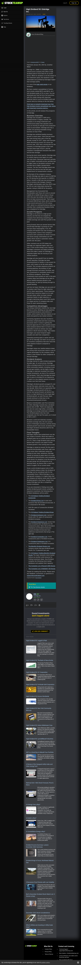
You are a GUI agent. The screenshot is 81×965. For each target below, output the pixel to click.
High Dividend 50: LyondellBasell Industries (39, 739)
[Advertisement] (40, 49)
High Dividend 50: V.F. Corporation (36, 672)
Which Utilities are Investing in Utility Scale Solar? (39, 926)
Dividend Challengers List (39, 541)
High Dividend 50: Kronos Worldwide (37, 696)
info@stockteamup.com (73, 953)
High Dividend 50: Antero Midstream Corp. (39, 725)
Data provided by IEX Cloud (65, 959)
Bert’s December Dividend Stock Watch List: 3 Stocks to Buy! (40, 895)
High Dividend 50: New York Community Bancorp (38, 709)
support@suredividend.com (35, 575)
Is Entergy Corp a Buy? (33, 804)
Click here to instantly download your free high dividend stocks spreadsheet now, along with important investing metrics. (41, 106)
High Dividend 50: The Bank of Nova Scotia (39, 660)
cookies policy (45, 962)
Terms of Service (49, 954)
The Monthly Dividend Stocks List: (39, 546)
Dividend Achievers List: (39, 515)
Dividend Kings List (37, 500)
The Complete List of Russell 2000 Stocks (41, 566)
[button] (12, 8)
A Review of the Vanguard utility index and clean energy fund (39, 765)
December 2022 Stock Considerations (38, 913)
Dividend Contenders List (39, 536)
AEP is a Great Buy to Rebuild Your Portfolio (40, 752)
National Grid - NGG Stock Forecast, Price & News (39, 784)
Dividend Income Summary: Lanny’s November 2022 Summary (37, 846)
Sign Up (74, 3)
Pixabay (42, 62)
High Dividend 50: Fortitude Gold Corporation (40, 684)
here (63, 957)
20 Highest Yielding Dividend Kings (42, 512)
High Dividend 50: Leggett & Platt (36, 640)
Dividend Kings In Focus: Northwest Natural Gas (39, 861)
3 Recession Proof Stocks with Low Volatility (40, 882)
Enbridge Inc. (37, 596)
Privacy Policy (48, 951)
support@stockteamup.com (66, 950)
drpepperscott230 (35, 62)
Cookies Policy (48, 949)
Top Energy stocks (39, 587)
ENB (35, 594)
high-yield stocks (42, 84)
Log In (65, 3)
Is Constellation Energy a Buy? (35, 831)
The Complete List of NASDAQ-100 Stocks (41, 569)
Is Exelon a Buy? (31, 818)
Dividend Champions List (39, 522)
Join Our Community (40, 631)
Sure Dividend (38, 577)
